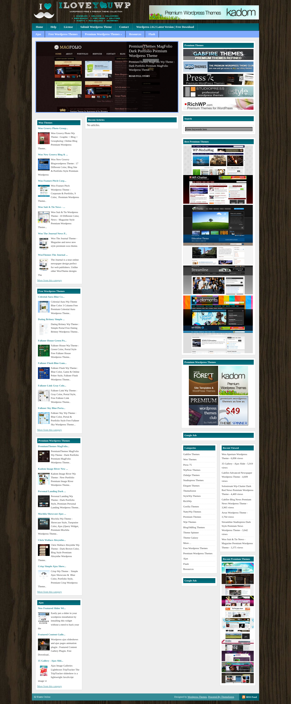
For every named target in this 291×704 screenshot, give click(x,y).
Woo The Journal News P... (52, 233)
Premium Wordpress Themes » (103, 34)
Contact (124, 27)
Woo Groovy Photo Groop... (53, 128)
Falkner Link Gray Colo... (52, 385)
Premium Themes (192, 516)
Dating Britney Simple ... (51, 319)
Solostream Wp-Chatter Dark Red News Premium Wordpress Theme (237, 490)
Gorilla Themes (191, 506)
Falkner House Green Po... (52, 340)
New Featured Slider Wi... (52, 608)
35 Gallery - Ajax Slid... (50, 660)
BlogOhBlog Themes (194, 527)
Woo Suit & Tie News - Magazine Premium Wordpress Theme (237, 543)
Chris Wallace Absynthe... (52, 540)
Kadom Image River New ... (53, 468)
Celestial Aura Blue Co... (51, 296)
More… (187, 543)
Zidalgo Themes (191, 475)
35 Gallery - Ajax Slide (233, 463)
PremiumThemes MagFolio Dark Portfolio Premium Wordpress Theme (150, 51)
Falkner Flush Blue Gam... (52, 363)
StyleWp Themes (192, 495)
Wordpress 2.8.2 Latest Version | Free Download (165, 27)
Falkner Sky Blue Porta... (51, 408)
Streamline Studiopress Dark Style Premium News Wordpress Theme (236, 526)
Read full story (139, 76)
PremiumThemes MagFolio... (53, 446)
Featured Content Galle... (51, 634)
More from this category (49, 280)
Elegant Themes (191, 485)
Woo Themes (190, 459)
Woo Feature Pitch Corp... (52, 180)
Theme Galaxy (190, 537)
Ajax (38, 34)
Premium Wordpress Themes (198, 553)
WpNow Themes (191, 469)
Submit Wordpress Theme (96, 27)
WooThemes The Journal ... (53, 254)
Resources (135, 34)
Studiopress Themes (193, 480)
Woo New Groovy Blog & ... (53, 154)
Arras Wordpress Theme (234, 512)
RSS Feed (251, 697)
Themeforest (189, 490)
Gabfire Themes (191, 454)
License (68, 27)
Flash (152, 34)
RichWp (187, 501)
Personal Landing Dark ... (52, 491)
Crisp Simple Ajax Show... (52, 566)
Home (39, 27)
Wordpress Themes (197, 696)
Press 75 (187, 464)
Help (53, 27)
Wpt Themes (189, 522)
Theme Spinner (191, 532)
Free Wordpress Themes (63, 34)
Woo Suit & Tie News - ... (51, 207)
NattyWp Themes (192, 511)
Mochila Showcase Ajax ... (52, 513)
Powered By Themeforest (221, 696)
